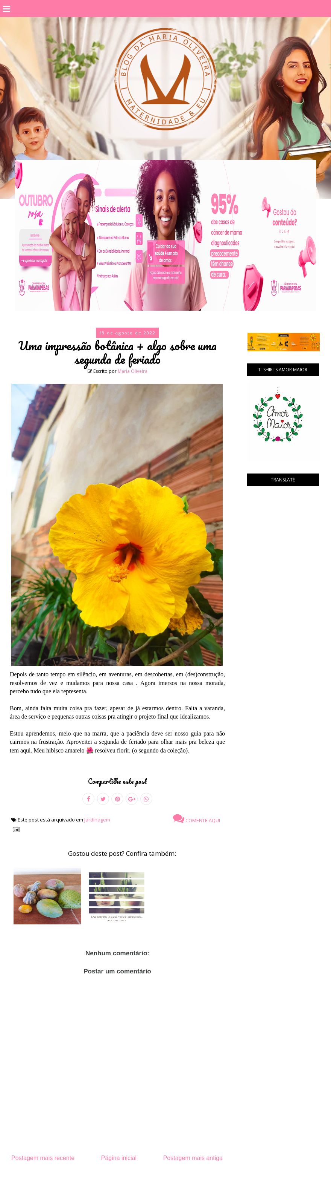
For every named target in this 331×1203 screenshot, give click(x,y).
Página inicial (119, 1158)
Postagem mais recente (42, 1158)
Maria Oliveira (132, 371)
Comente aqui (196, 818)
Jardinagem (97, 819)
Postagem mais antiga (193, 1158)
